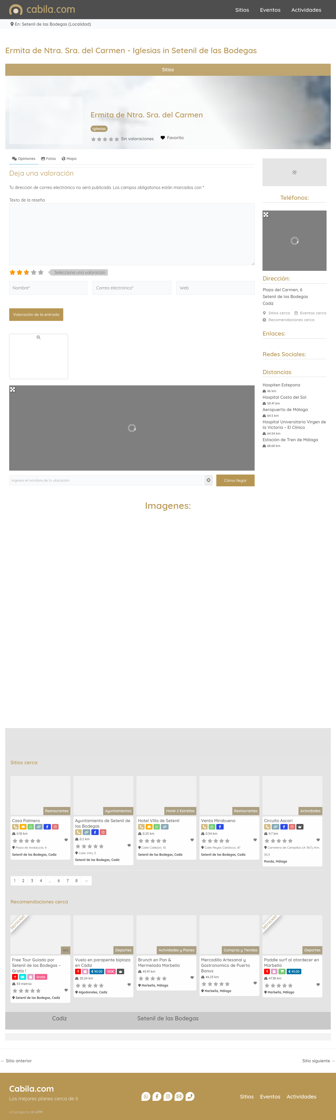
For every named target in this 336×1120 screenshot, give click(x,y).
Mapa (69, 158)
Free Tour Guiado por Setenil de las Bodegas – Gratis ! (36, 965)
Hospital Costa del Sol (284, 397)
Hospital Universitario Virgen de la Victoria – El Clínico (294, 424)
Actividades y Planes (177, 950)
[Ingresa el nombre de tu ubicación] (107, 480)
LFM (38, 1112)
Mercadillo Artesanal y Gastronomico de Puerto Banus (225, 965)
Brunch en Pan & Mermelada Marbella (159, 962)
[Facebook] (157, 1096)
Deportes (123, 950)
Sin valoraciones (137, 138)
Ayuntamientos (118, 811)
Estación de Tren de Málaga (290, 439)
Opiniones (23, 158)
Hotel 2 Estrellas (180, 811)
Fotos (48, 158)
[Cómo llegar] (235, 480)
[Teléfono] (190, 1096)
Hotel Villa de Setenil (158, 820)
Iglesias (99, 128)
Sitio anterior (16, 1061)
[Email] (179, 1096)
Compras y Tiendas (241, 950)
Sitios (242, 9)
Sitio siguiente (318, 1061)
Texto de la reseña (27, 200)
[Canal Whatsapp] (145, 1096)
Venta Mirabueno (218, 820)
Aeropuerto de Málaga (285, 409)
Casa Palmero (26, 820)
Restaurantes (57, 811)
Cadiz (59, 1018)
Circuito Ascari (278, 820)
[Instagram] (168, 1096)
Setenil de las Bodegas (168, 1018)
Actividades (306, 9)
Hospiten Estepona (281, 384)
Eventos (270, 9)
